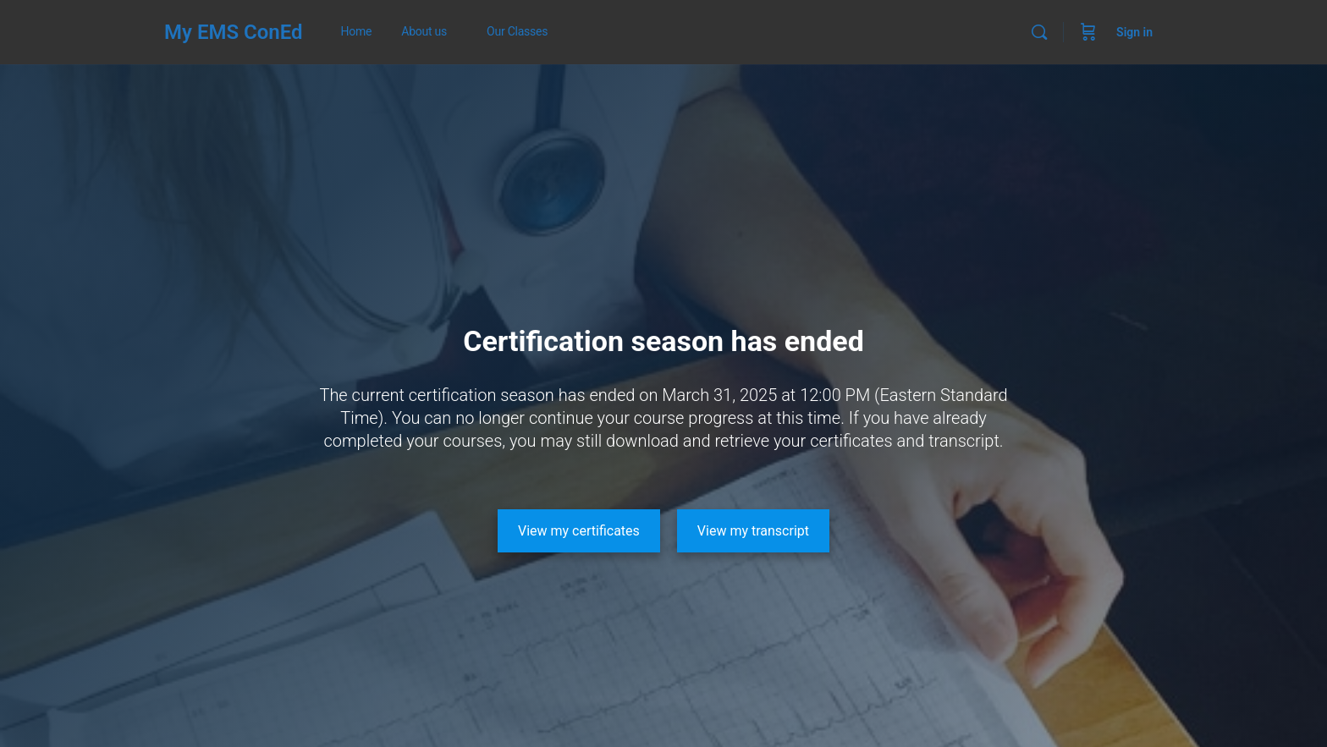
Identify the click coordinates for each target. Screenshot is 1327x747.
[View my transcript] (753, 530)
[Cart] (1088, 32)
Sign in (1134, 32)
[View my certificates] (579, 530)
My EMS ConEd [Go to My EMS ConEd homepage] (233, 32)
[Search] (1039, 32)
